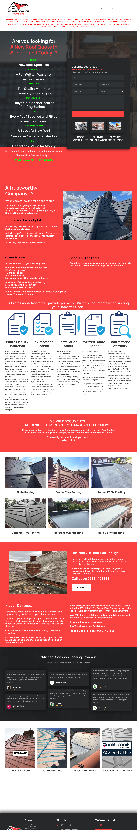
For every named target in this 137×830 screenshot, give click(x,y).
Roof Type (95, 8)
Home (87, 8)
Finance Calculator (121, 8)
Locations (106, 8)
